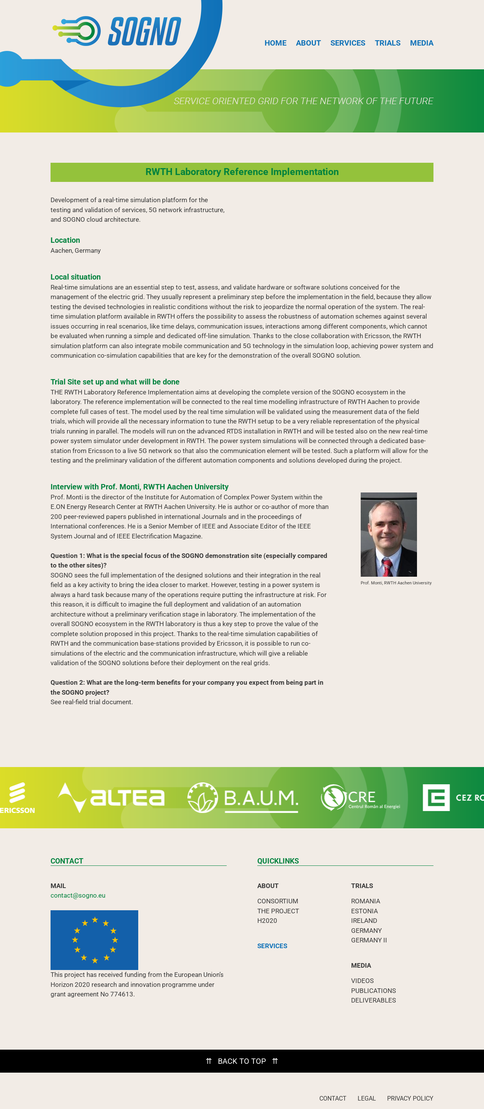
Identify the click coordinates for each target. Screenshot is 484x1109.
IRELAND (364, 920)
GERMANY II (369, 940)
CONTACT (333, 1098)
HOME (275, 42)
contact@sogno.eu (78, 895)
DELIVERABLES (373, 1000)
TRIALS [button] (388, 42)
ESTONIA (364, 911)
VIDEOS (362, 981)
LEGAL (367, 1098)
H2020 (267, 920)
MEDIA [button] (421, 42)
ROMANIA (365, 901)
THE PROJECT (278, 911)
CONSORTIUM (277, 901)
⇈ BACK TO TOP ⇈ (242, 1061)
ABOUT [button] (308, 42)
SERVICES (347, 42)
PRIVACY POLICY (410, 1098)
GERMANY (366, 930)
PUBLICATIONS (373, 991)
